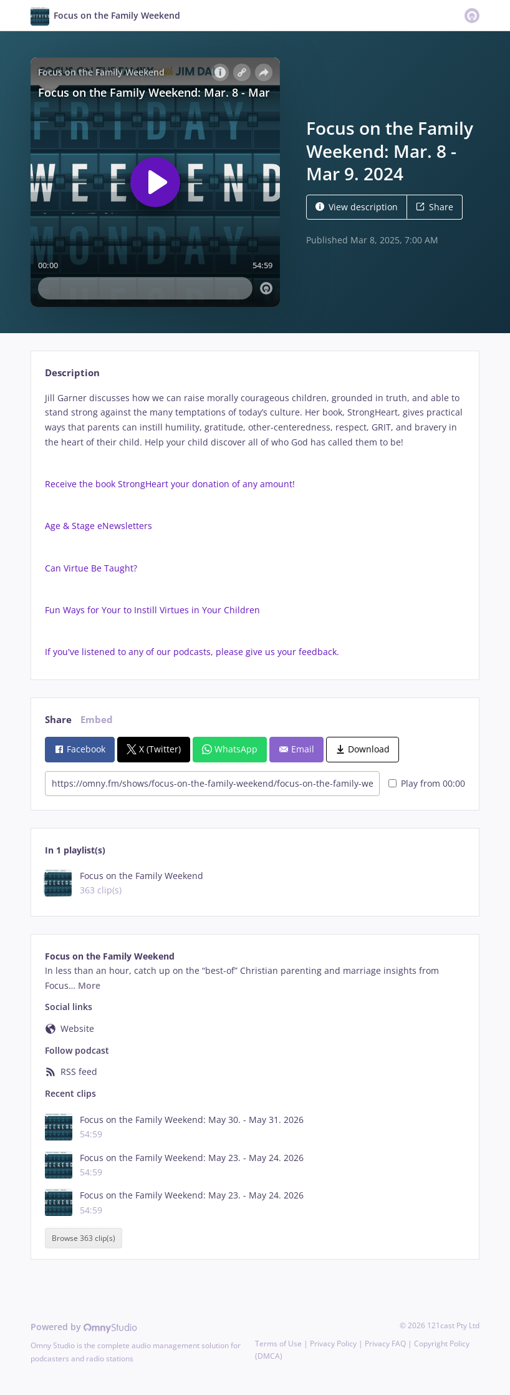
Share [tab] (58, 719)
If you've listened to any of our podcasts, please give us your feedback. (192, 652)
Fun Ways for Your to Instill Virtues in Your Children (152, 610)
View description (356, 207)
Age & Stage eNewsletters (98, 526)
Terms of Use (278, 1343)
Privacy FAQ (385, 1343)
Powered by (84, 1327)
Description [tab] (72, 372)
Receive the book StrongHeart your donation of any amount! (170, 484)
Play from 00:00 (426, 783)
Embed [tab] (96, 719)
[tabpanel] (254, 525)
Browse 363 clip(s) (83, 1238)
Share (434, 207)
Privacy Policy (333, 1343)
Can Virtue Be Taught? (91, 568)
